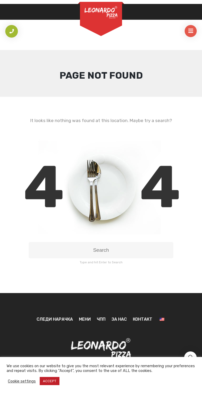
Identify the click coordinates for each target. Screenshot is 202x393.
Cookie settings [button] (22, 381)
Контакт (142, 319)
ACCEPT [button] (49, 381)
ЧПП (101, 319)
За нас (119, 319)
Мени (85, 319)
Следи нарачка (55, 319)
